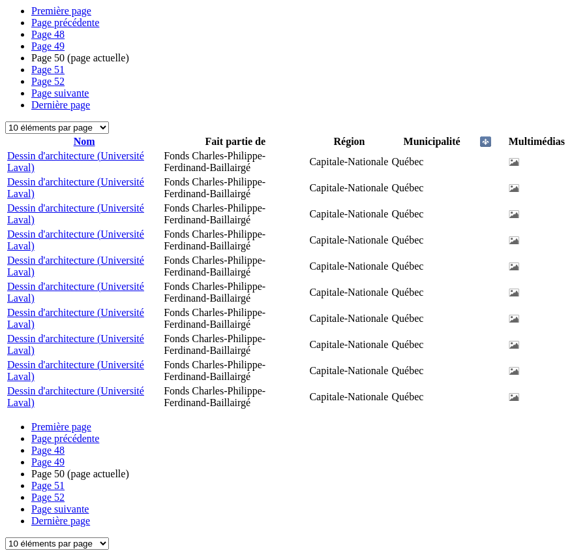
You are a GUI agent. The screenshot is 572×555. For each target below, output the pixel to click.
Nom (84, 141)
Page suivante (60, 93)
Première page (61, 10)
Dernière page (60, 104)
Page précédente (65, 22)
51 (48, 69)
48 (48, 34)
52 (48, 81)
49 (48, 46)
